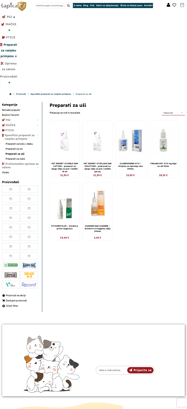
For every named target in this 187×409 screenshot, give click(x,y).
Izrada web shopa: (158, 406)
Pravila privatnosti (110, 365)
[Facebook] (21, 384)
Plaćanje (104, 375)
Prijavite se (140, 300)
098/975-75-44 (67, 366)
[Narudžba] (173, 43)
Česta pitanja (107, 379)
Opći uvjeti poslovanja (112, 361)
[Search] (68, 5)
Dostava (104, 370)
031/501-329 (65, 361)
